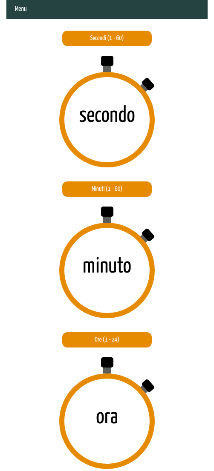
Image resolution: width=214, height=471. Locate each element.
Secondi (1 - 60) (107, 38)
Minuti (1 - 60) (107, 189)
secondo (107, 116)
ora (107, 417)
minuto (107, 266)
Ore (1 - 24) (107, 339)
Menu (21, 9)
